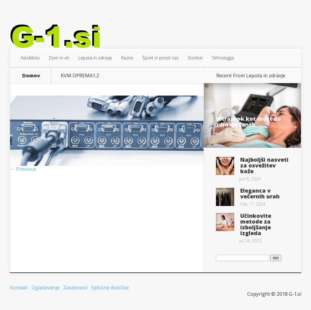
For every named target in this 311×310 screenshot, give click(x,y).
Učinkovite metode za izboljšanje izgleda (255, 224)
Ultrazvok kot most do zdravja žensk (248, 121)
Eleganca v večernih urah (260, 193)
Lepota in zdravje (95, 58)
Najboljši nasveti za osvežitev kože (264, 165)
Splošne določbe (110, 287)
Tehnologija (223, 58)
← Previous (23, 169)
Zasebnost (75, 287)
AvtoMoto (30, 58)
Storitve (195, 58)
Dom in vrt (59, 58)
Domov (31, 75)
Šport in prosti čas (160, 58)
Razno (127, 58)
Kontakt (19, 287)
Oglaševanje (46, 287)
